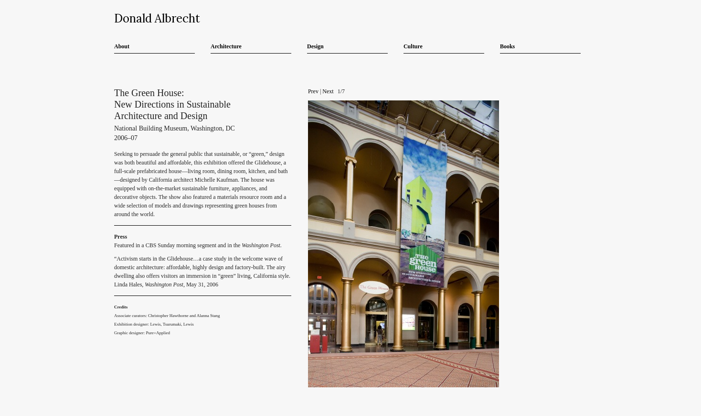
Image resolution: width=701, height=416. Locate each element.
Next (327, 91)
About (121, 46)
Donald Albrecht (157, 18)
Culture (413, 46)
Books (507, 46)
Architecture (226, 46)
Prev (313, 91)
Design (315, 46)
